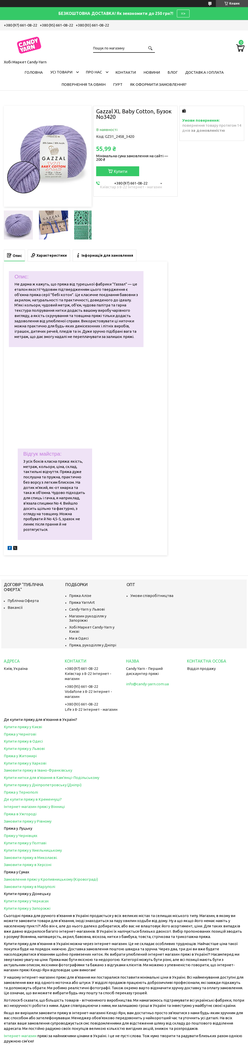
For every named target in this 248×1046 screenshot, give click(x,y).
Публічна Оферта (23, 600)
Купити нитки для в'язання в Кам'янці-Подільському (51, 777)
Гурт (117, 84)
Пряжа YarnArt (82, 602)
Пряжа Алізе (80, 595)
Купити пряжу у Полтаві (25, 843)
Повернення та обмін (83, 84)
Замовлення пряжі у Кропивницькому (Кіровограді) (51, 879)
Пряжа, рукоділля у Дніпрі (92, 645)
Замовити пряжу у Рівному (27, 821)
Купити (120, 171)
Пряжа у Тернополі (21, 792)
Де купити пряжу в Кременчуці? (33, 799)
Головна (34, 72)
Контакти (125, 72)
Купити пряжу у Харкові (25, 763)
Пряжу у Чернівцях (20, 835)
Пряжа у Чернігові (20, 734)
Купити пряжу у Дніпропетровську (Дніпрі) (42, 785)
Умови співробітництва (151, 595)
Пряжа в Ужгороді (20, 814)
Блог (173, 72)
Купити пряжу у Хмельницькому (33, 850)
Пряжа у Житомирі (20, 756)
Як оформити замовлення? (158, 84)
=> (183, 13)
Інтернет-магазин (20, 1036)
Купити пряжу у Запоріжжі (27, 908)
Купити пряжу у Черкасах (26, 901)
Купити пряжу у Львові (24, 748)
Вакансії (15, 607)
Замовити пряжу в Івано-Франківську (38, 770)
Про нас (94, 72)
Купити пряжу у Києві (23, 727)
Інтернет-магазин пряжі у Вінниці (34, 806)
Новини (151, 72)
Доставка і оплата (204, 72)
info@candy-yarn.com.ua (147, 684)
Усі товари (61, 72)
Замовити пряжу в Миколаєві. (30, 857)
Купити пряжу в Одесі (23, 741)
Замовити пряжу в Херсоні (27, 864)
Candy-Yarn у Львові (87, 609)
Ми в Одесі (79, 638)
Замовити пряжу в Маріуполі (29, 886)
